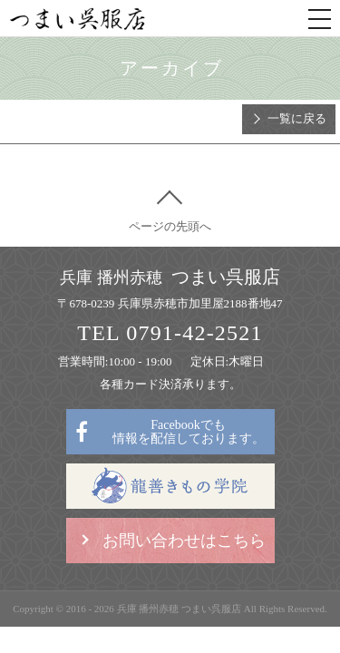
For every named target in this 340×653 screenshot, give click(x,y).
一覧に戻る (296, 118)
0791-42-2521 (194, 333)
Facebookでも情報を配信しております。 (188, 431)
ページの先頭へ (170, 226)
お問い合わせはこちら (184, 540)
